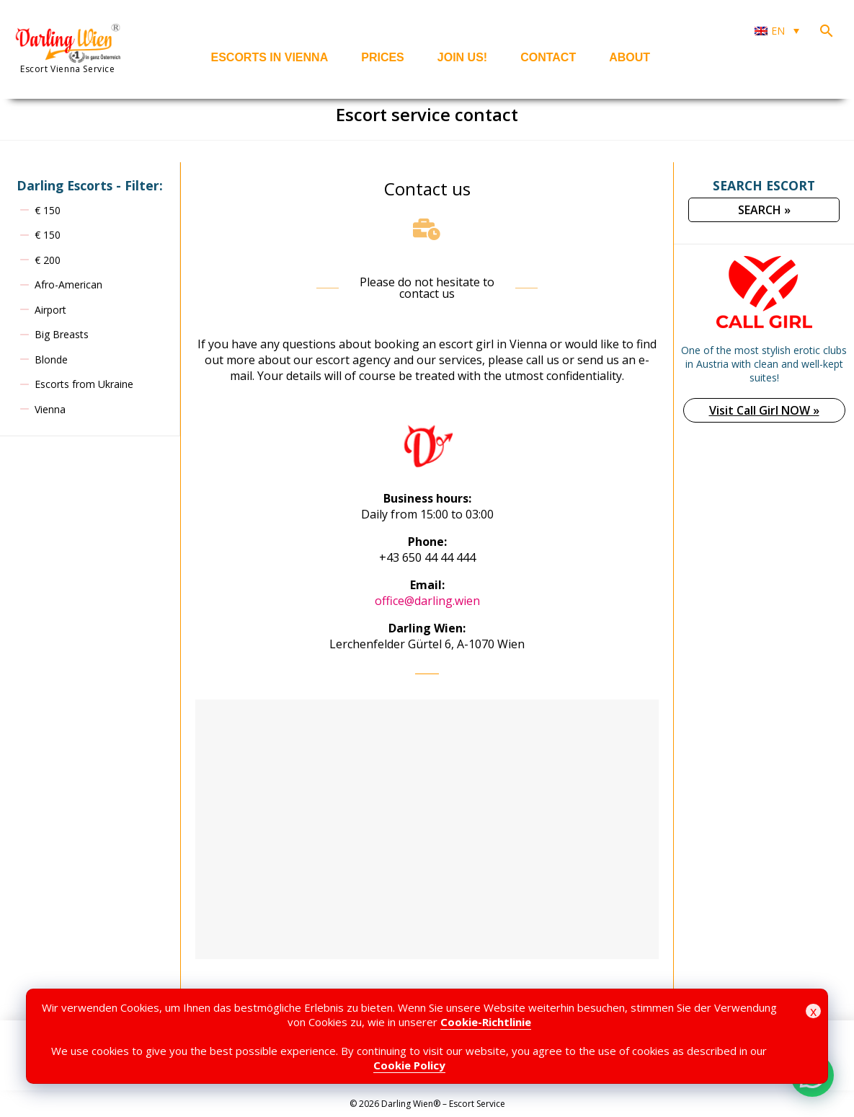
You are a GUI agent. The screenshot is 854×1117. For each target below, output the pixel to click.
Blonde (51, 359)
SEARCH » (764, 210)
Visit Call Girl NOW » (764, 410)
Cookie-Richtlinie (485, 1022)
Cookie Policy (409, 1065)
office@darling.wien (427, 601)
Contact (548, 57)
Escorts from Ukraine (84, 384)
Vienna (50, 409)
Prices (382, 57)
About (629, 57)
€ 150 (48, 210)
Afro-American (68, 284)
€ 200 (48, 260)
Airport (50, 310)
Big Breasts (62, 334)
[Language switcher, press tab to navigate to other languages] (776, 31)
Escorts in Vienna (270, 57)
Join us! (462, 57)
